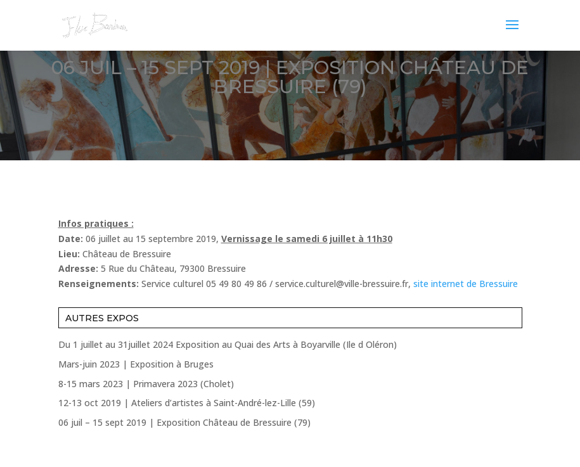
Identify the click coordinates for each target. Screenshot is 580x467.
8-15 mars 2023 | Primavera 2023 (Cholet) (146, 384)
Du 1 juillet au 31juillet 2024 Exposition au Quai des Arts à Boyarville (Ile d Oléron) (227, 344)
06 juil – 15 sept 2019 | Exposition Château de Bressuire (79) (184, 422)
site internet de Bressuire (465, 284)
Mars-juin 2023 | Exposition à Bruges (136, 364)
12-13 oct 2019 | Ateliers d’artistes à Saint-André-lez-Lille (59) (186, 403)
